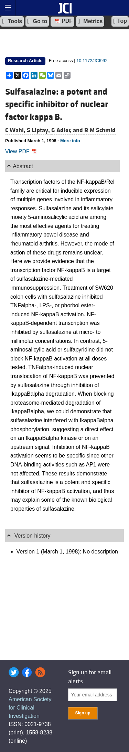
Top (120, 21)
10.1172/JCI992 (91, 60)
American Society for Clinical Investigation (30, 707)
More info (70, 140)
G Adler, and (67, 130)
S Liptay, (39, 130)
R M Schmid (100, 130)
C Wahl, (16, 130)
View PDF (21, 151)
